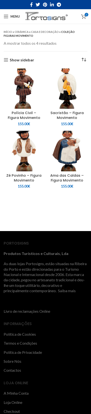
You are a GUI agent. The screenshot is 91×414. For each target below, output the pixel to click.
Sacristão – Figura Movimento (67, 115)
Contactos (12, 370)
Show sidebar (22, 60)
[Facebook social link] (31, 4)
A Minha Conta (16, 393)
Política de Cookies (20, 334)
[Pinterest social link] (45, 4)
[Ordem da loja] (83, 60)
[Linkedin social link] (52, 4)
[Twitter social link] (37, 4)
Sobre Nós (12, 361)
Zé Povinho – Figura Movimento (23, 178)
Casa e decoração (45, 31)
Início (8, 31)
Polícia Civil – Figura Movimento (24, 115)
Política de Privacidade (23, 352)
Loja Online (13, 402)
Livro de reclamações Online (27, 311)
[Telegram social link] (58, 4)
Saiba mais (66, 290)
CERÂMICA (22, 31)
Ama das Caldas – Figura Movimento (67, 178)
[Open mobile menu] (11, 16)
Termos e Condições (20, 343)
